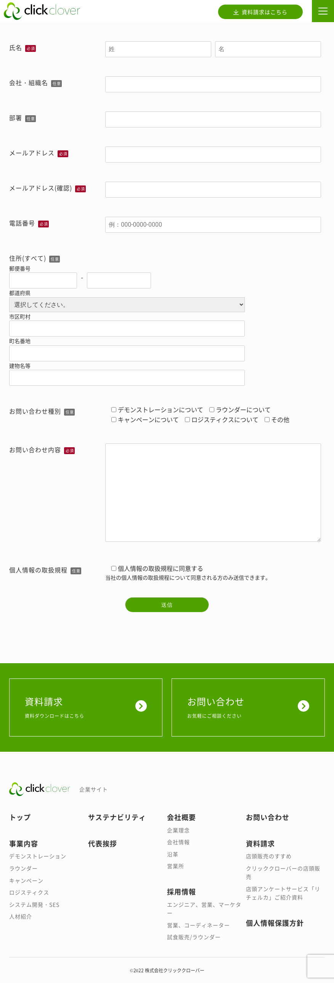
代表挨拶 (102, 843)
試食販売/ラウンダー (194, 937)
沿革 (172, 854)
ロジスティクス (29, 892)
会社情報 (178, 842)
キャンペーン (26, 880)
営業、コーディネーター (198, 925)
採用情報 (181, 891)
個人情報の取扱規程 (145, 577)
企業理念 (178, 830)
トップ (20, 817)
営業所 (175, 866)
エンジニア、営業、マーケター (204, 909)
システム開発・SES (34, 904)
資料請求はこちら (264, 12)
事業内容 (23, 843)
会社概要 (181, 817)
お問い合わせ (248, 707)
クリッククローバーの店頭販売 (283, 872)
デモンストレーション (37, 856)
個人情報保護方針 (275, 923)
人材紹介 (20, 916)
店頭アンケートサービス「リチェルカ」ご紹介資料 (283, 893)
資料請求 (86, 707)
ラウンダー (23, 868)
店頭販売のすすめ (269, 856)
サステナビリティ (117, 817)
